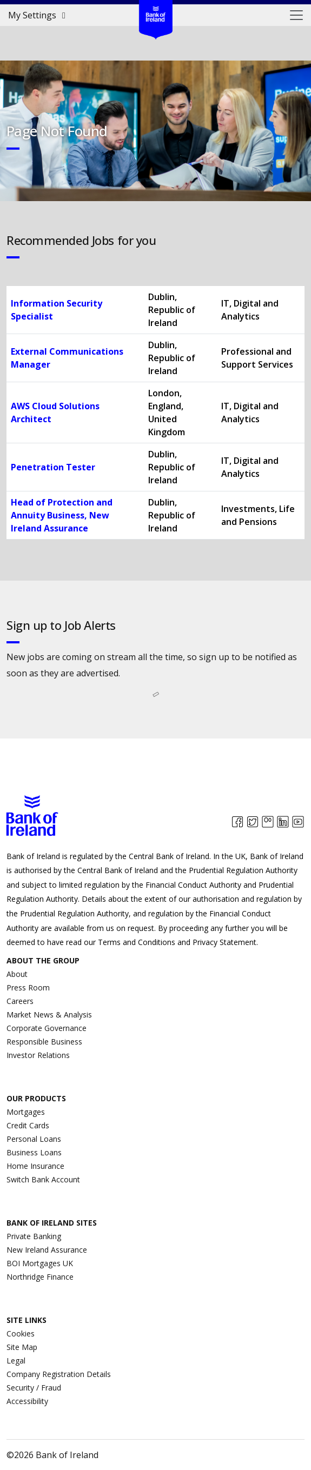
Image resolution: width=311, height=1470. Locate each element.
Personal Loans (33, 1139)
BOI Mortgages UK (39, 1263)
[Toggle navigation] (296, 15)
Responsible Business (44, 1041)
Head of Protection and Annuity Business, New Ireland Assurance (62, 515)
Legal (15, 1360)
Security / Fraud (33, 1387)
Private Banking (33, 1236)
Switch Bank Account (43, 1179)
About (17, 974)
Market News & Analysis (49, 1014)
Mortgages (25, 1112)
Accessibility (27, 1401)
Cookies (20, 1333)
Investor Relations (38, 1055)
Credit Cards (27, 1125)
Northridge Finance (40, 1277)
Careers (20, 1001)
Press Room (28, 987)
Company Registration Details (58, 1374)
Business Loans (34, 1152)
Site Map (21, 1347)
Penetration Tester (53, 467)
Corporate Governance (46, 1028)
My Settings (38, 15)
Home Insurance (35, 1166)
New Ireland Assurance (46, 1250)
